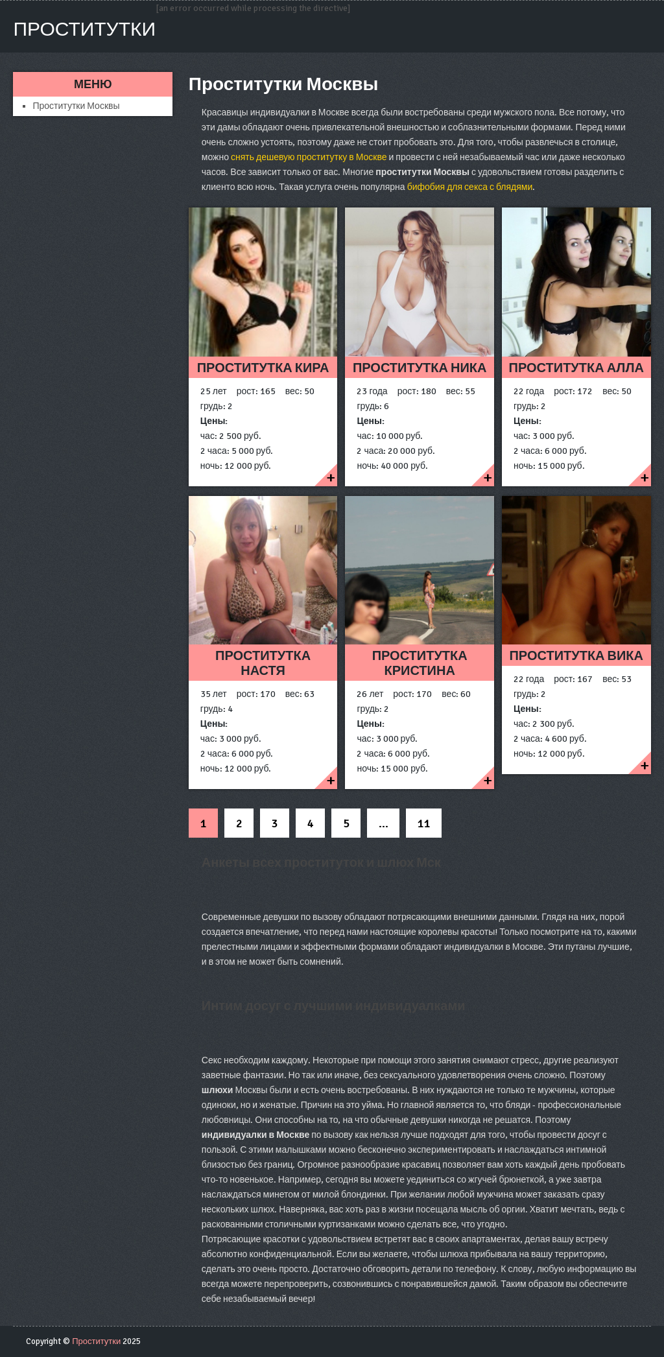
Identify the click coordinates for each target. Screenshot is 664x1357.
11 (424, 823)
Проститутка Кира (263, 368)
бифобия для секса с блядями (470, 187)
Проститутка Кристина (420, 663)
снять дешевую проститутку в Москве (309, 157)
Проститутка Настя (263, 663)
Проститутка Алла (576, 368)
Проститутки (84, 29)
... (383, 823)
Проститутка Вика (576, 656)
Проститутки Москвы (75, 106)
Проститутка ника (420, 368)
